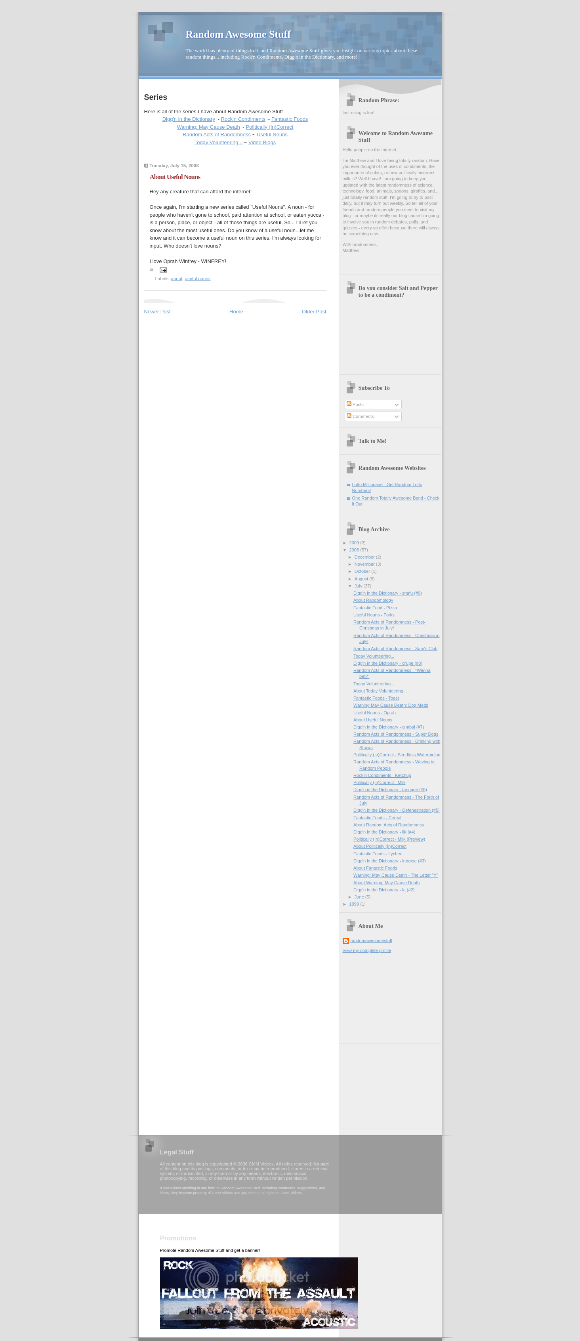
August (362, 578)
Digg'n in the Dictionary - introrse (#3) (389, 860)
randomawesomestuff (371, 940)
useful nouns (198, 278)
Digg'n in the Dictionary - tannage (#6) (390, 789)
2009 (355, 542)
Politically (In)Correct (270, 127)
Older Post (314, 312)
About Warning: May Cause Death (386, 882)
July (359, 586)
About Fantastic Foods (375, 868)
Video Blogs (262, 142)
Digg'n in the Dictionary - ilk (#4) (384, 832)
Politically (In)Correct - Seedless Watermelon (396, 754)
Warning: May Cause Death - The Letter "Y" (395, 875)
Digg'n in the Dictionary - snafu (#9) (387, 593)
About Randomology (373, 600)
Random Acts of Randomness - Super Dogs (395, 734)
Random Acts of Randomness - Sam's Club (395, 648)
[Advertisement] (382, 998)
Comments (360, 416)
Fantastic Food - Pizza (375, 607)
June (360, 897)
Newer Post (157, 312)
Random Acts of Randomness (217, 134)
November (365, 564)
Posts (355, 404)
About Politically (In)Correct (379, 846)
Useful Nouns (272, 134)
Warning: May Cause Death (208, 127)
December (365, 557)
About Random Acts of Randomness (388, 824)
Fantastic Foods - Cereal (377, 817)
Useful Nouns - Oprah (374, 712)
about (177, 278)
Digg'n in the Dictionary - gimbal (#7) (388, 727)
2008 (355, 549)
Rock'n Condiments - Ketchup (382, 775)
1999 (355, 904)
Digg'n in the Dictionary (188, 119)
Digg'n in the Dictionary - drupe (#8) (387, 663)
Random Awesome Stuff (238, 34)
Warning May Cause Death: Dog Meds (390, 705)
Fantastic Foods (289, 119)
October (363, 571)
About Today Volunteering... (380, 691)
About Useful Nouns (372, 719)
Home (236, 312)
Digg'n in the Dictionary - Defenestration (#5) (396, 810)
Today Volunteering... (218, 142)
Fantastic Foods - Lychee (378, 853)
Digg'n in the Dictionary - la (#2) (383, 889)
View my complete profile (367, 950)
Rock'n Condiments (243, 119)
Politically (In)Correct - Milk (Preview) (389, 839)
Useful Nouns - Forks (374, 614)
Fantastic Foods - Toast (376, 698)
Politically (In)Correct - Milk (379, 782)
